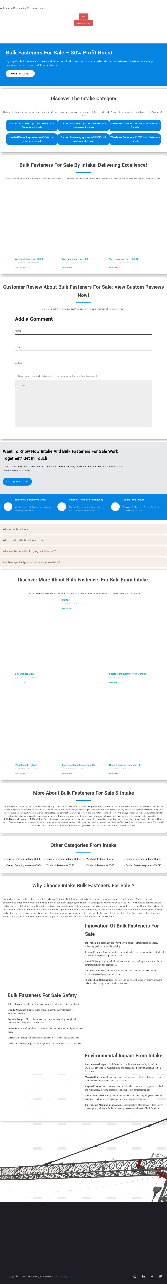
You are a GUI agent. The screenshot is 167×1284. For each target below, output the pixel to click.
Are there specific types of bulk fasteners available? (31, 562)
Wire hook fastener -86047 (22, 819)
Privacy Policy (60, 1276)
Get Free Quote (20, 73)
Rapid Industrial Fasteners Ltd (125, 765)
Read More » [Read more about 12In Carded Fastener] (20, 773)
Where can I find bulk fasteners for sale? (25, 540)
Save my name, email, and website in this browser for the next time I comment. (58, 375)
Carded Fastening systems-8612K (23, 858)
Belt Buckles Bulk (24, 673)
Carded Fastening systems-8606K (63, 858)
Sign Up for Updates (17, 481)
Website (19, 363)
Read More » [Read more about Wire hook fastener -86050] (20, 267)
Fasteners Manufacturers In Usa (79, 765)
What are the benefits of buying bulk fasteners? (29, 551)
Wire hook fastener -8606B (100, 858)
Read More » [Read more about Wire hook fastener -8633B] (114, 267)
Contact (66, 600)
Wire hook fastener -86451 (76, 259)
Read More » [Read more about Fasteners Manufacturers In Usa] (67, 773)
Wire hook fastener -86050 (29, 259)
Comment (20, 385)
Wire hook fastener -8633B (123, 259)
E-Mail (18, 347)
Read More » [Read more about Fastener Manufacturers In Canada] (114, 682)
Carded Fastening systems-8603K (143, 865)
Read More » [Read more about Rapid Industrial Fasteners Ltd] (114, 773)
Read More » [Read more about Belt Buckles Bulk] (20, 682)
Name (18, 330)
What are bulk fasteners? (16, 529)
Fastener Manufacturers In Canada (127, 673)
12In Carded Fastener (26, 765)
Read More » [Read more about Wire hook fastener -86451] (67, 267)
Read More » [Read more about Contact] (67, 608)
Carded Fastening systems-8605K (23, 865)
